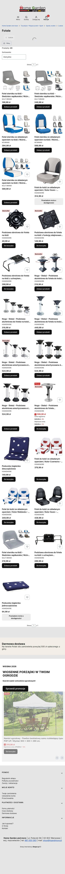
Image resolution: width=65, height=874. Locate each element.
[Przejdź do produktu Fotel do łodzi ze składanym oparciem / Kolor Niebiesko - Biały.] (16, 496)
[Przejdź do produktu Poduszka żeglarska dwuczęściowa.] (16, 449)
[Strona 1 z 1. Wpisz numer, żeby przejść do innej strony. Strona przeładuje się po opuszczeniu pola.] (34, 64)
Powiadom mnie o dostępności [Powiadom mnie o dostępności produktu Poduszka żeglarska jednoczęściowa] (16, 617)
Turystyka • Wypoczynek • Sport (32, 26)
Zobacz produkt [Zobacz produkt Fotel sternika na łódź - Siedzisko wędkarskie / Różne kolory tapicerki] (10, 107)
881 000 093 (30, 840)
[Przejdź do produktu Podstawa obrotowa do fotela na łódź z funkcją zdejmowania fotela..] (48, 219)
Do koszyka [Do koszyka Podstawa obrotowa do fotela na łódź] (9, 246)
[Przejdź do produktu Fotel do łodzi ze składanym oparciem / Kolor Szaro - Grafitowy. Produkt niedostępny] (48, 170)
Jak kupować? (7, 823)
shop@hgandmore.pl (52, 840)
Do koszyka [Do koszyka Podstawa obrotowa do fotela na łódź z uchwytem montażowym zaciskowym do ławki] (9, 289)
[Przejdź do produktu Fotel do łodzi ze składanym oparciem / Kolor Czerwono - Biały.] (48, 446)
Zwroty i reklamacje (9, 783)
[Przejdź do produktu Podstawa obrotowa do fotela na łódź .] (16, 219)
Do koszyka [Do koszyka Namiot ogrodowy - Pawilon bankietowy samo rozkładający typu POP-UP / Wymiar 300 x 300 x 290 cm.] (10, 751)
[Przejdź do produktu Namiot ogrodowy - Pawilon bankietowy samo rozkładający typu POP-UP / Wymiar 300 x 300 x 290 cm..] (33, 714)
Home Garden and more (10, 26)
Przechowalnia (7, 798)
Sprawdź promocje (15, 688)
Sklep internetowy (29, 847)
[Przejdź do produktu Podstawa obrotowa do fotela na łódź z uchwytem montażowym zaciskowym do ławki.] (16, 262)
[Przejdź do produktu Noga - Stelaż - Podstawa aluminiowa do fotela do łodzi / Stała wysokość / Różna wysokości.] (48, 262)
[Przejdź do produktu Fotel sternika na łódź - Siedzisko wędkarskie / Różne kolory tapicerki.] (16, 80)
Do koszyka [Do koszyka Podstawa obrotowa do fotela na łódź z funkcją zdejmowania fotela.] (41, 246)
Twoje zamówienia (9, 793)
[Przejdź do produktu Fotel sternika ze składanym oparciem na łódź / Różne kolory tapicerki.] (16, 124)
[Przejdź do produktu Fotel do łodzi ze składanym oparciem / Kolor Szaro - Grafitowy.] (48, 496)
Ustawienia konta (8, 796)
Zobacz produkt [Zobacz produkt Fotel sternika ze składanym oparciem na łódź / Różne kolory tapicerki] (10, 150)
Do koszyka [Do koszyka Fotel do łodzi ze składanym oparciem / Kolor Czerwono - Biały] (41, 479)
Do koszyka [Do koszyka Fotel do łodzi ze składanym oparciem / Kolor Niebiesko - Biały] (9, 522)
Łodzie (60, 26)
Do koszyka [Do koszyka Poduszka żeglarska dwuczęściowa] (9, 479)
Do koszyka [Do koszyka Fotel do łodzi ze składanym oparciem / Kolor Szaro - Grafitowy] (41, 522)
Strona (29, 65)
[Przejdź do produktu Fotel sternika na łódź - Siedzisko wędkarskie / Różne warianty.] (16, 539)
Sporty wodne (50, 26)
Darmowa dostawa (9, 813)
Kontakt (5, 828)
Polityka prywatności (10, 781)
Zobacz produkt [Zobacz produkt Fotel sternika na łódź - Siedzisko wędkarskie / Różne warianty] (10, 566)
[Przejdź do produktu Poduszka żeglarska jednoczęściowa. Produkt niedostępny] (16, 586)
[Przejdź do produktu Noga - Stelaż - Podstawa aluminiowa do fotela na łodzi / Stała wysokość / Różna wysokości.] (16, 306)
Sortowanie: (6, 52)
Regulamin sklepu (9, 778)
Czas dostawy (7, 811)
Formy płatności (8, 808)
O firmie (5, 826)
